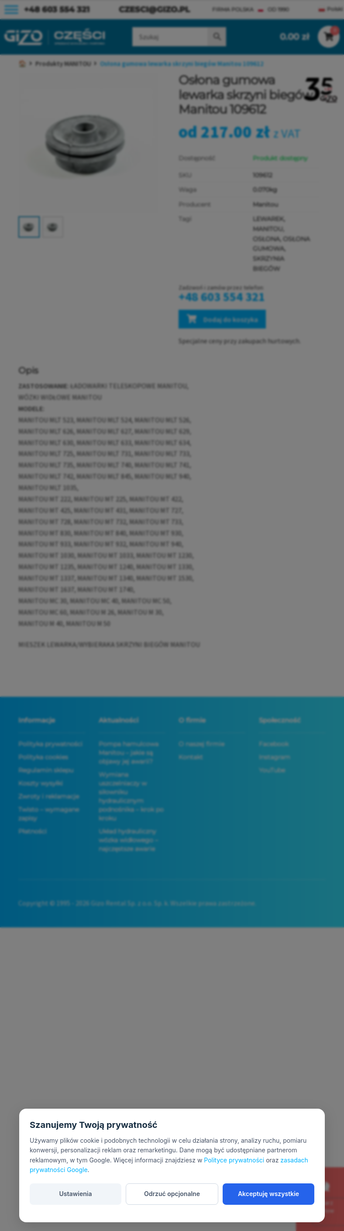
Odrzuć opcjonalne (172, 1193)
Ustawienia (75, 1193)
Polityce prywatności (234, 1160)
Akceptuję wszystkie (268, 1193)
